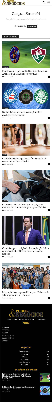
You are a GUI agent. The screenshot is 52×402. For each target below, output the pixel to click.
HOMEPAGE (32, 26)
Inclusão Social (6, 288)
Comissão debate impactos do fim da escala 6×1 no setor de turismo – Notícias (24, 160)
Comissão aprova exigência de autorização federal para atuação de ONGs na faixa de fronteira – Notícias (25, 251)
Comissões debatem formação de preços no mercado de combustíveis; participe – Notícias (24, 206)
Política (4, 154)
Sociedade (5, 200)
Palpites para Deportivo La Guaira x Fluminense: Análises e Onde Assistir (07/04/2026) (25, 72)
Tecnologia (5, 67)
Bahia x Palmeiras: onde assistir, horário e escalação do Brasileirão (22, 113)
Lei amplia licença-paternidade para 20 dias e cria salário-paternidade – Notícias (25, 293)
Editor (4, 76)
